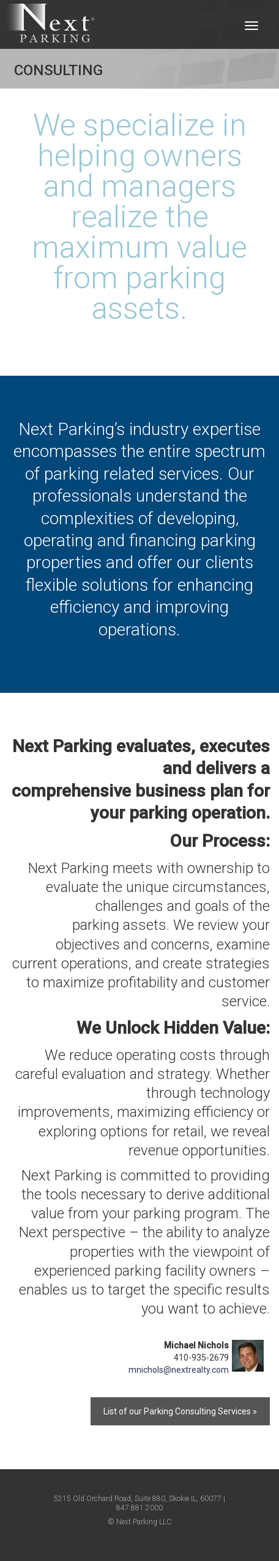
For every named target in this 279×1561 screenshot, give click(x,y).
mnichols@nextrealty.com (178, 1370)
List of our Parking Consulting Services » (180, 1411)
